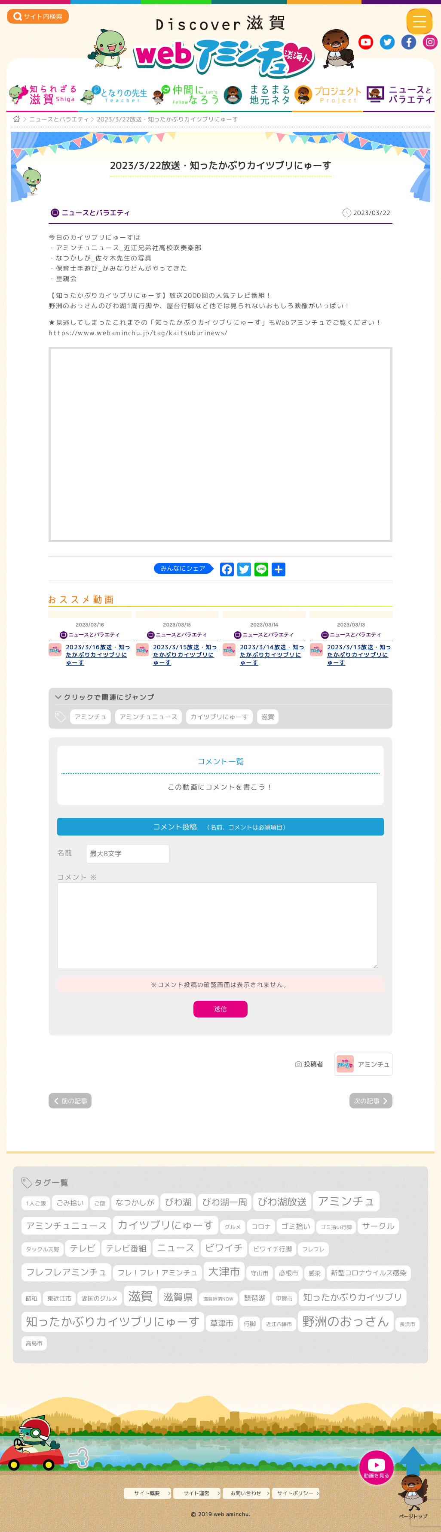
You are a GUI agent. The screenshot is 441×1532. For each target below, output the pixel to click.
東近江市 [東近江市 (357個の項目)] (59, 1298)
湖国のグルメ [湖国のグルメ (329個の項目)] (100, 1298)
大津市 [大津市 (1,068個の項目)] (224, 1271)
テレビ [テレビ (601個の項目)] (82, 1248)
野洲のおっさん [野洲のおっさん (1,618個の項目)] (345, 1321)
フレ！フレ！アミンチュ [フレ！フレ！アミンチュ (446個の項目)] (157, 1273)
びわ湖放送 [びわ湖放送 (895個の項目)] (282, 1201)
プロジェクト (327, 95)
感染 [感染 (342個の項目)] (315, 1273)
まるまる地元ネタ (256, 95)
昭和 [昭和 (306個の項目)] (31, 1298)
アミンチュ (90, 716)
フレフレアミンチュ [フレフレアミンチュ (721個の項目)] (66, 1272)
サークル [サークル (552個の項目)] (378, 1226)
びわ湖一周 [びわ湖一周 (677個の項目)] (224, 1202)
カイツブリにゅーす (219, 716)
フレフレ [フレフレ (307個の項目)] (313, 1249)
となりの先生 (113, 95)
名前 (64, 852)
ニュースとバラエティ (399, 95)
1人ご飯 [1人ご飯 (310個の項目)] (36, 1203)
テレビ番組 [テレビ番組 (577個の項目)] (126, 1248)
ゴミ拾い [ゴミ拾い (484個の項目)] (295, 1226)
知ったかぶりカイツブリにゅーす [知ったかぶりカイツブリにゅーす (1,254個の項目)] (113, 1322)
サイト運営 (196, 1493)
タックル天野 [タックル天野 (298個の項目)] (42, 1249)
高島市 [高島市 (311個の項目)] (34, 1343)
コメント (77, 877)
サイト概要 (147, 1493)
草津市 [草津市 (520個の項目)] (221, 1323)
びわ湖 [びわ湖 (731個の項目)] (178, 1202)
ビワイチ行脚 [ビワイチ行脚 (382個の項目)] (272, 1248)
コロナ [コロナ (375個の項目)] (261, 1226)
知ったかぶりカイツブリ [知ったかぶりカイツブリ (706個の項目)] (352, 1297)
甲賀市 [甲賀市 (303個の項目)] (284, 1298)
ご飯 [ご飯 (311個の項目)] (99, 1203)
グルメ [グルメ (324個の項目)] (232, 1227)
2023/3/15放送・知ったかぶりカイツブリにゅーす (185, 654)
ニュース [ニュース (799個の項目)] (176, 1247)
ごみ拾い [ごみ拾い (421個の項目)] (70, 1203)
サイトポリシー (295, 1493)
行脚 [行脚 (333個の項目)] (250, 1324)
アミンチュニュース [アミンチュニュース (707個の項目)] (66, 1225)
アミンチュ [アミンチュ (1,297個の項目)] (346, 1201)
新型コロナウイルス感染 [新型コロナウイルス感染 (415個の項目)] (369, 1273)
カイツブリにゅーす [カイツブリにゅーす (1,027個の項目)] (165, 1224)
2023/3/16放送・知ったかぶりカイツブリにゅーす (98, 654)
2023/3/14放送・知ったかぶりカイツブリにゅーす (272, 654)
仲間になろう (185, 95)
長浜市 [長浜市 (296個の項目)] (407, 1324)
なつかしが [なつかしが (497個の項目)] (135, 1202)
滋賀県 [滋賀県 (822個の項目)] (178, 1297)
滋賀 (267, 716)
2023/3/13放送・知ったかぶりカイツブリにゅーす (359, 654)
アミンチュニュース (148, 716)
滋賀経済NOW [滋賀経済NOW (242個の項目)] (218, 1299)
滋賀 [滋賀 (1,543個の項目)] (140, 1296)
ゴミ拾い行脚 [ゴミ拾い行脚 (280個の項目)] (336, 1227)
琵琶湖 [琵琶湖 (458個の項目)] (255, 1298)
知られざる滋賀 (42, 95)
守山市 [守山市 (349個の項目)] (260, 1273)
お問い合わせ (245, 1493)
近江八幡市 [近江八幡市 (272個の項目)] (279, 1324)
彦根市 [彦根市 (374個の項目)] (288, 1273)
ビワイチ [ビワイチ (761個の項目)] (224, 1247)
